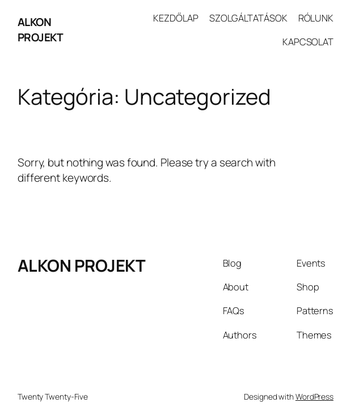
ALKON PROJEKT (41, 30)
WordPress (314, 396)
